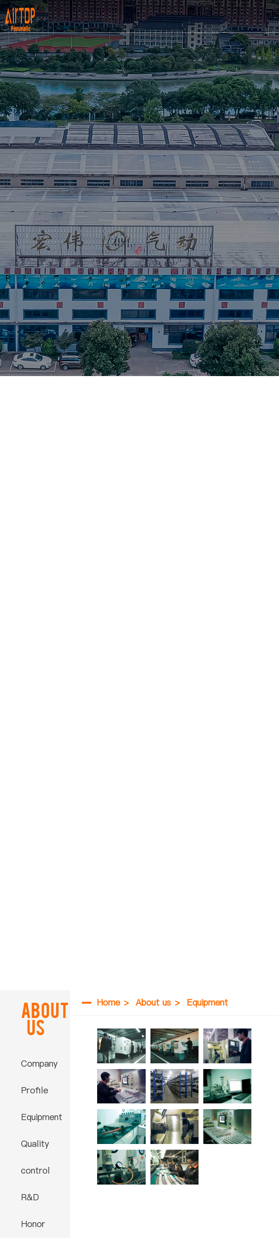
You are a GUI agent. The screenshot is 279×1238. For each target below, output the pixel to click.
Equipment (41, 1117)
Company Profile (39, 1077)
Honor (33, 1224)
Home (108, 1002)
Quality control (35, 1157)
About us (153, 1002)
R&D (30, 1197)
